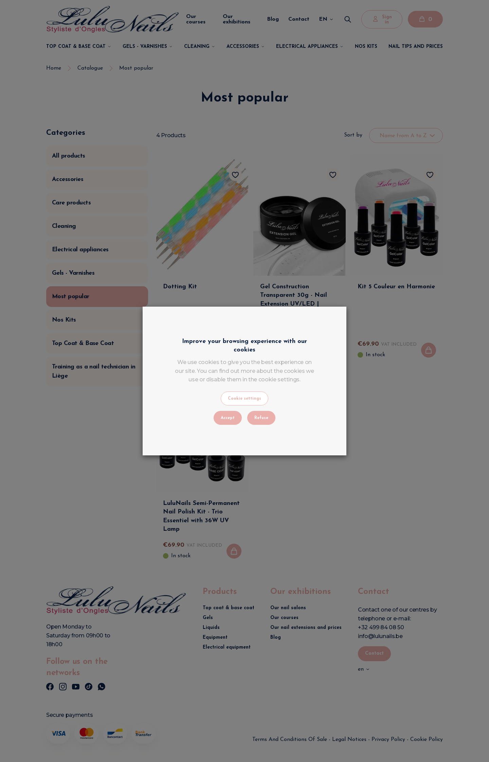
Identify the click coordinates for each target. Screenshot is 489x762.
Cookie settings (244, 399)
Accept (228, 418)
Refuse (261, 418)
